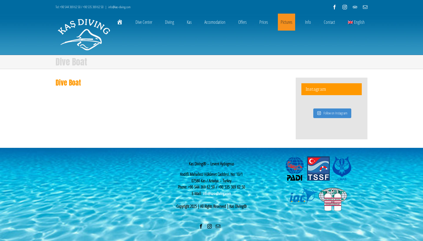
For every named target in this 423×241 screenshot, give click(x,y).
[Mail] (218, 226)
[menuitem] (123, 22)
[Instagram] (209, 226)
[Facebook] (201, 226)
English (356, 22)
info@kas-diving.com (119, 7)
